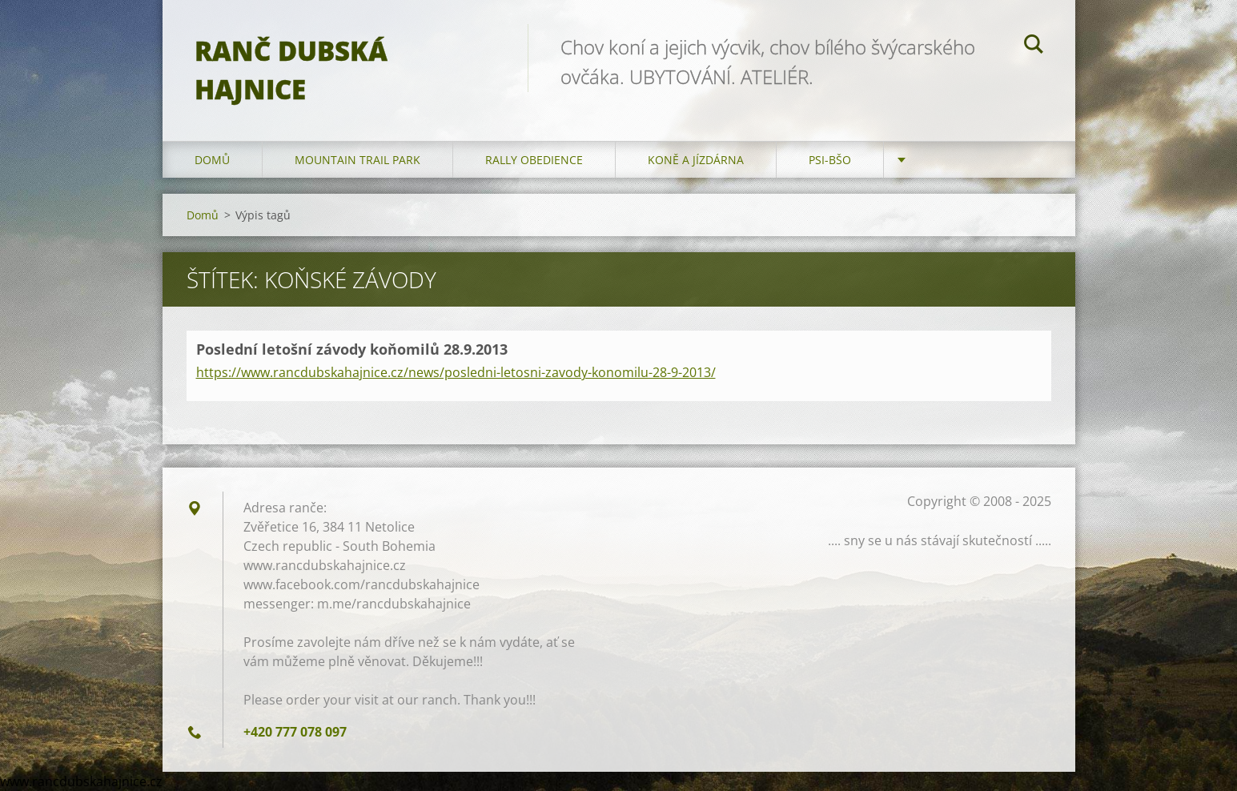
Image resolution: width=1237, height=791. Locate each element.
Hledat (1033, 46)
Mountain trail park (357, 159)
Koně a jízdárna (696, 159)
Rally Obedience (534, 159)
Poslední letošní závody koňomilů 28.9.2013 (352, 349)
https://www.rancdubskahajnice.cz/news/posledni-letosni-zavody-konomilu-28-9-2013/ (456, 372)
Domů (212, 159)
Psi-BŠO (830, 159)
